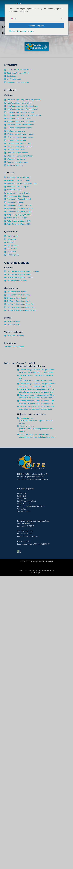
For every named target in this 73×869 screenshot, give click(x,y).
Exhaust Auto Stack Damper (17, 196)
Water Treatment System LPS (17, 224)
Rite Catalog (10, 76)
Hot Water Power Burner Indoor (19, 118)
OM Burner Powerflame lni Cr (17, 301)
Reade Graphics (36, 572)
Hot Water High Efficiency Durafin (19, 112)
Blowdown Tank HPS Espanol (17, 180)
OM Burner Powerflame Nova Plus (19, 304)
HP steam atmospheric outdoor (18, 128)
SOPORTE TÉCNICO (25, 504)
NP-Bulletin (10, 252)
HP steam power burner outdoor (19, 137)
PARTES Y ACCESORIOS (26, 501)
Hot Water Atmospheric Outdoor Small (21, 109)
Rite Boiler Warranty (14, 165)
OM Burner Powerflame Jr (16, 298)
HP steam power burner (15, 140)
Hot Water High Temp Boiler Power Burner (23, 115)
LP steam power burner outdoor (19, 156)
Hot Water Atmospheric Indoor (18, 103)
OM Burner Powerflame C (16, 292)
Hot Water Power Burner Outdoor (19, 125)
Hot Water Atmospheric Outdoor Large (21, 106)
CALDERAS (21, 496)
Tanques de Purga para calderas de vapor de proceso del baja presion (35, 429)
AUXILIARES (22, 498)
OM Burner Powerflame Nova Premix (20, 310)
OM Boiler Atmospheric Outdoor (19, 277)
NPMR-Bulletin (12, 255)
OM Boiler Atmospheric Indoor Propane (22, 271)
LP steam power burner (15, 159)
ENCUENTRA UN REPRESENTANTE (31, 506)
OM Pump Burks (12, 321)
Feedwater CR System (14, 202)
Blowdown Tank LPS (14, 190)
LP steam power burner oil (16, 153)
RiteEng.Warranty (13, 79)
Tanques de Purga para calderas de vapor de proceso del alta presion (35, 420)
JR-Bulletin (10, 242)
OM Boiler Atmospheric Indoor (18, 274)
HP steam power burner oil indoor (19, 134)
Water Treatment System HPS (18, 221)
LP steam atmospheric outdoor (18, 143)
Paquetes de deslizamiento (16, 162)
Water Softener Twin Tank (16, 218)
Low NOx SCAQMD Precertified (18, 70)
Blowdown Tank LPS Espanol (17, 186)
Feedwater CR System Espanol (18, 199)
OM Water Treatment (14, 335)
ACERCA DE (21, 493)
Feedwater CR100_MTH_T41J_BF (18, 208)
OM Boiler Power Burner (16, 280)
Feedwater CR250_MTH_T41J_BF (18, 211)
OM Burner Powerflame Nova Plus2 (20, 307)
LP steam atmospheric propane (18, 146)
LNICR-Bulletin (12, 245)
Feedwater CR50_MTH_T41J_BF (18, 205)
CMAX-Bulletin (11, 236)
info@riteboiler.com (31, 536)
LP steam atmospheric (15, 149)
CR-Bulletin (10, 239)
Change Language (36, 25)
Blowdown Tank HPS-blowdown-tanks (21, 183)
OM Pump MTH (12, 324)
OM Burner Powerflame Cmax (18, 295)
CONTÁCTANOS (23, 511)
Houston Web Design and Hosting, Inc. (38, 570)
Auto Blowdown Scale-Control (18, 177)
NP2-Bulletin (11, 248)
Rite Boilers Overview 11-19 (17, 73)
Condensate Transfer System (17, 193)
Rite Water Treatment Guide (17, 82)
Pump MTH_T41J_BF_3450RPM (18, 215)
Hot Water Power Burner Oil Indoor (20, 121)
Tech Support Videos (14, 347)
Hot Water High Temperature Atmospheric (23, 100)
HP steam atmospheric (15, 131)
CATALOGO (21, 509)
